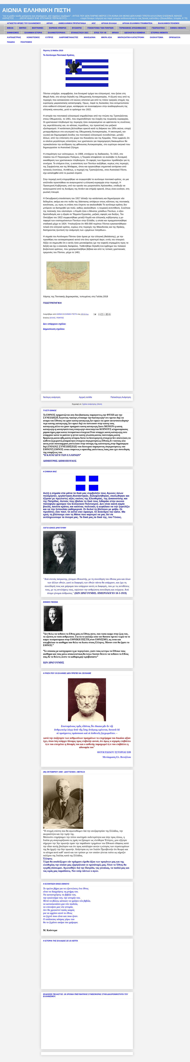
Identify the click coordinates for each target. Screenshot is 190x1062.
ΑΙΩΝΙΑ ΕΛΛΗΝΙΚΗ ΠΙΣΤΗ (36, 10)
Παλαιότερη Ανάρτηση (121, 397)
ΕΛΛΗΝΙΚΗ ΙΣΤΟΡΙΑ (33, 33)
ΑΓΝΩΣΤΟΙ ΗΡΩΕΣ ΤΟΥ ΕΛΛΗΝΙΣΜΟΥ (24, 23)
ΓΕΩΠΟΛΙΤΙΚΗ (158, 28)
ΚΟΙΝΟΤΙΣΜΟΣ (33, 37)
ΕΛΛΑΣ (53, 318)
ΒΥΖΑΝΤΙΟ (77, 28)
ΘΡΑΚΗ (115, 33)
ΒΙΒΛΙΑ (10, 28)
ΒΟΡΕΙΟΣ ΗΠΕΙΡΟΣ (57, 28)
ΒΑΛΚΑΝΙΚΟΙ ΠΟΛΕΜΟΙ (168, 23)
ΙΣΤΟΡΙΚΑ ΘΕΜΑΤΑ (159, 33)
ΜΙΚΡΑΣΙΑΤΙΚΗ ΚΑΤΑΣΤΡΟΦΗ (131, 37)
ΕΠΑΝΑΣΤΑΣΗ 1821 (79, 33)
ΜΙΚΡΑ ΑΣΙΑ (106, 37)
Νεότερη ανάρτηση (51, 397)
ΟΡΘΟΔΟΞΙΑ (174, 37)
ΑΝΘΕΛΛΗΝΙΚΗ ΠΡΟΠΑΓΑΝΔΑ (72, 23)
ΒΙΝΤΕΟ (22, 28)
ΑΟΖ (94, 23)
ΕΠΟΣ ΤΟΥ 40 (100, 33)
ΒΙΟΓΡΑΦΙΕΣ (37, 28)
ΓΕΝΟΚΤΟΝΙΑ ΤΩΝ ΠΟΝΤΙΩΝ (100, 28)
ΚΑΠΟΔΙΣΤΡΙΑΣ (14, 37)
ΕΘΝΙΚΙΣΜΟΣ (13, 33)
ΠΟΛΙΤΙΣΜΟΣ (26, 42)
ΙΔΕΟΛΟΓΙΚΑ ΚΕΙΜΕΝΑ (134, 33)
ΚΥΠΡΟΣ (49, 37)
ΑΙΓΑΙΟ (50, 23)
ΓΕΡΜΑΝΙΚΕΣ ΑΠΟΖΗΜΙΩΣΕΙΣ (132, 28)
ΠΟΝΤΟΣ (60, 318)
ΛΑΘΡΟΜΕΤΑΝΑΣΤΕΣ (68, 37)
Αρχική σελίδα (85, 397)
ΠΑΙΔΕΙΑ (11, 42)
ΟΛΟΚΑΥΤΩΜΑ (156, 37)
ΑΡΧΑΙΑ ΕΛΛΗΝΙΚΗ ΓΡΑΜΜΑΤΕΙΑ (137, 23)
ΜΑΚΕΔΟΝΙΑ (89, 37)
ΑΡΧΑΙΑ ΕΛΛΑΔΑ (109, 23)
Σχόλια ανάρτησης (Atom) (92, 404)
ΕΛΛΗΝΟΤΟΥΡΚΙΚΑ (56, 33)
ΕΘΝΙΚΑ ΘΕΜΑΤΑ (178, 28)
